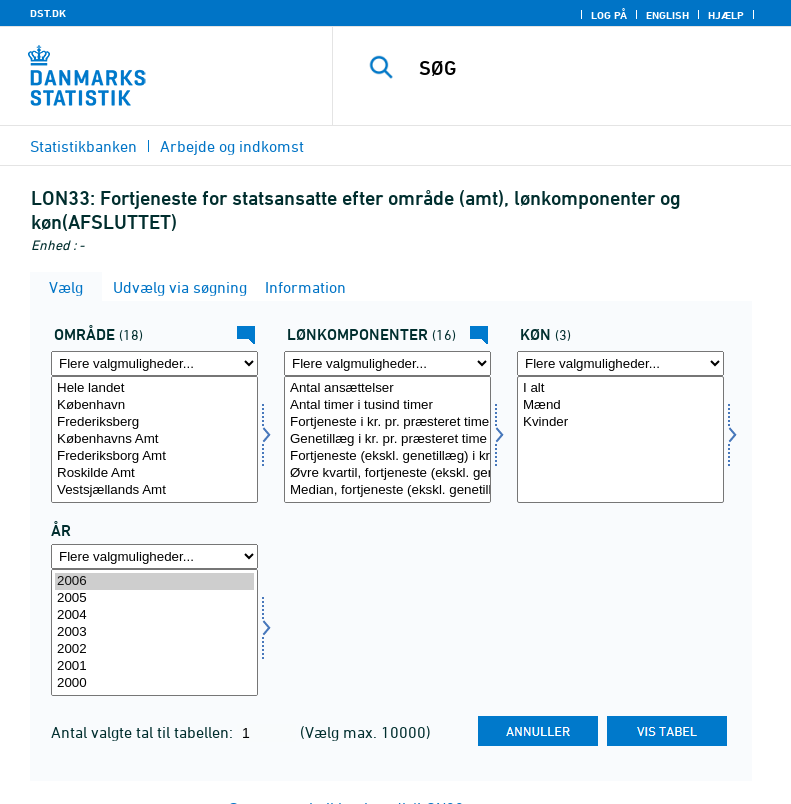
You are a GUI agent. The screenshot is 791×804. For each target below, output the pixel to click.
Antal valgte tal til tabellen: (144, 732)
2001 (154, 666)
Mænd (620, 405)
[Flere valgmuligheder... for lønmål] (387, 363)
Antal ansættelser (387, 388)
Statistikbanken (83, 146)
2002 (154, 649)
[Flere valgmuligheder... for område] (154, 363)
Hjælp (726, 15)
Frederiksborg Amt (154, 456)
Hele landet (154, 388)
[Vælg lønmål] (387, 439)
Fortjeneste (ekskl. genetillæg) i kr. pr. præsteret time (387, 456)
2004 (154, 615)
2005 (154, 598)
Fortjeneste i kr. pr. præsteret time (387, 422)
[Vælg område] (154, 439)
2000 (154, 683)
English (667, 15)
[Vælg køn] (620, 439)
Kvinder (620, 422)
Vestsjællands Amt (154, 490)
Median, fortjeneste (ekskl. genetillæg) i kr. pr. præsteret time (387, 490)
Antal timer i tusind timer (387, 405)
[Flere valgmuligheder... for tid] (154, 556)
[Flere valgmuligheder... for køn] (620, 363)
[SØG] (592, 68)
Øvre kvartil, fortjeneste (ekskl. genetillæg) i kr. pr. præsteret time (387, 473)
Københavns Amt (154, 439)
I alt (620, 388)
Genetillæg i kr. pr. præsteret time (387, 439)
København (154, 405)
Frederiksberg (154, 422)
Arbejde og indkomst (232, 146)
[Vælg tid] (154, 632)
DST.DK (48, 13)
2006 (154, 581)
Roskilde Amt (154, 473)
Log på (609, 15)
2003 (154, 632)
